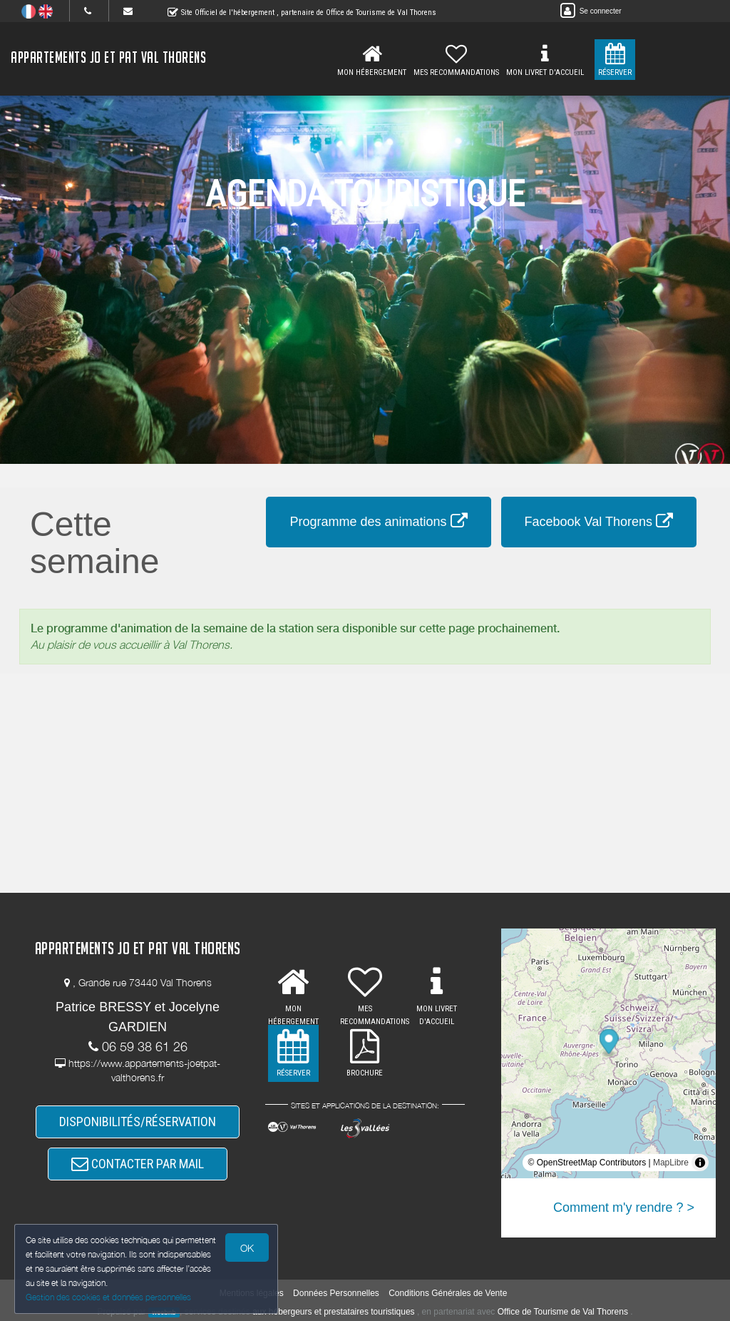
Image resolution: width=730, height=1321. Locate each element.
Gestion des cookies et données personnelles (108, 1297)
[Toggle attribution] (700, 1162)
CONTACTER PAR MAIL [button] (137, 1163)
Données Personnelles (336, 1293)
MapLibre (671, 1163)
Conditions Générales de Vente (448, 1293)
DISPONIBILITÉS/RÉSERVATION (137, 1121)
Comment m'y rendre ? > (623, 1207)
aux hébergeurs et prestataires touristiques (333, 1312)
